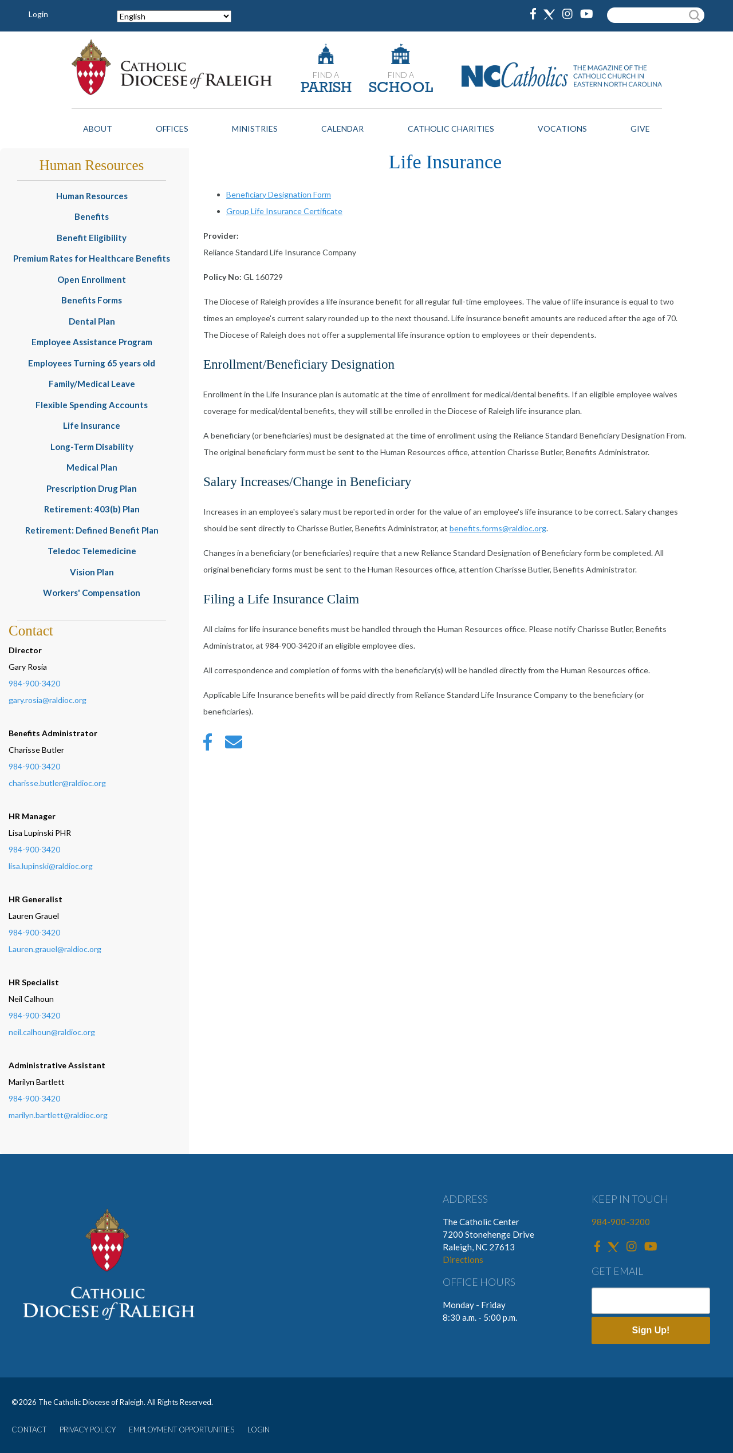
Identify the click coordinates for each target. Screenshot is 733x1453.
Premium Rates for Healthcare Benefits (91, 258)
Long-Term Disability (91, 446)
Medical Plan (91, 467)
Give (640, 128)
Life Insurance (91, 425)
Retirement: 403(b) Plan (92, 509)
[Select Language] (174, 16)
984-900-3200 (621, 1222)
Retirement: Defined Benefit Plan (92, 530)
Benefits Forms (91, 300)
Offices (172, 128)
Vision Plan (92, 572)
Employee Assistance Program (91, 342)
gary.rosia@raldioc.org (47, 700)
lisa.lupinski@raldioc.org (51, 866)
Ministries (255, 128)
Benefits (91, 216)
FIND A (326, 75)
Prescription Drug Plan (91, 488)
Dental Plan (92, 321)
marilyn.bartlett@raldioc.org (58, 1115)
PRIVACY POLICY (88, 1429)
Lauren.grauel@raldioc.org (55, 949)
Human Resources (92, 196)
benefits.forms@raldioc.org (498, 528)
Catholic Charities (451, 128)
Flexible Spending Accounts (92, 405)
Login (38, 14)
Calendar (342, 128)
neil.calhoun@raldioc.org (52, 1032)
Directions (463, 1259)
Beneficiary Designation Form (278, 194)
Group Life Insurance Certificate (284, 211)
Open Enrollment (91, 279)
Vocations (562, 128)
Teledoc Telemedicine (92, 551)
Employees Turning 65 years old (91, 363)
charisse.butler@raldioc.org (57, 783)
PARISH (326, 88)
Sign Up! (651, 1330)
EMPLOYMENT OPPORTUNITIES (181, 1429)
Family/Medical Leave (92, 383)
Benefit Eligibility (92, 237)
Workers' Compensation (91, 592)
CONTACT (28, 1429)
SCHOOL (401, 88)
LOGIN (258, 1429)
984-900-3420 (34, 683)
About (97, 128)
